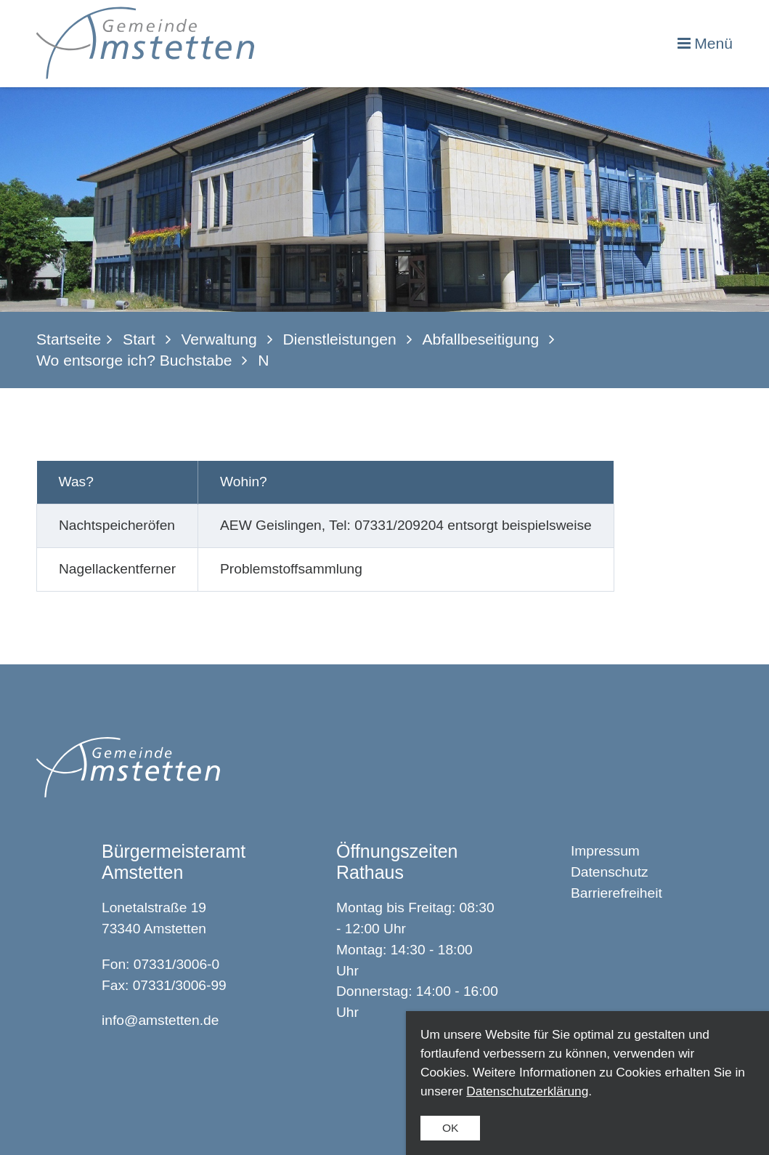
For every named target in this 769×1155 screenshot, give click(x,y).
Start (139, 339)
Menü (713, 43)
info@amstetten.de (160, 1020)
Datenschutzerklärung (527, 1091)
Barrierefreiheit (616, 893)
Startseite (68, 339)
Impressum (605, 850)
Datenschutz (609, 872)
